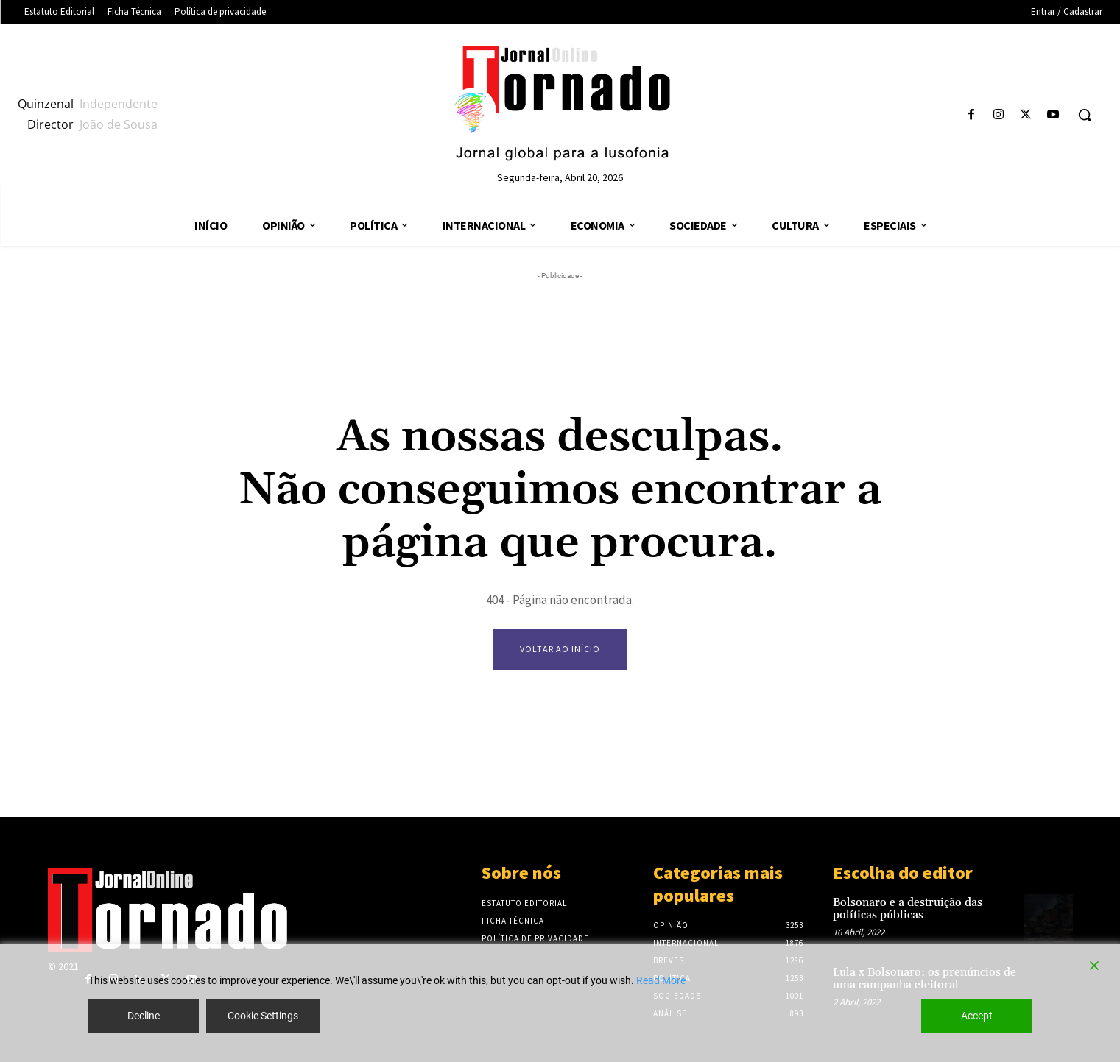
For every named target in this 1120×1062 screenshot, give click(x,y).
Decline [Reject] (143, 1016)
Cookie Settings (263, 1016)
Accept (977, 1016)
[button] (1084, 114)
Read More (661, 980)
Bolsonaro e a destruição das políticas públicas (907, 909)
